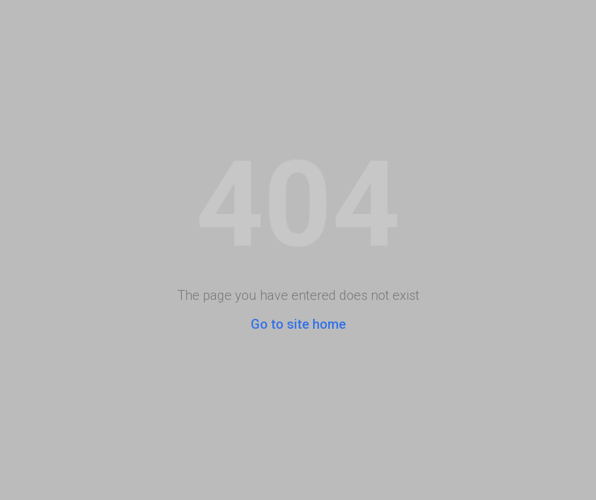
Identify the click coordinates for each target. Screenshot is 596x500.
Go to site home (298, 324)
